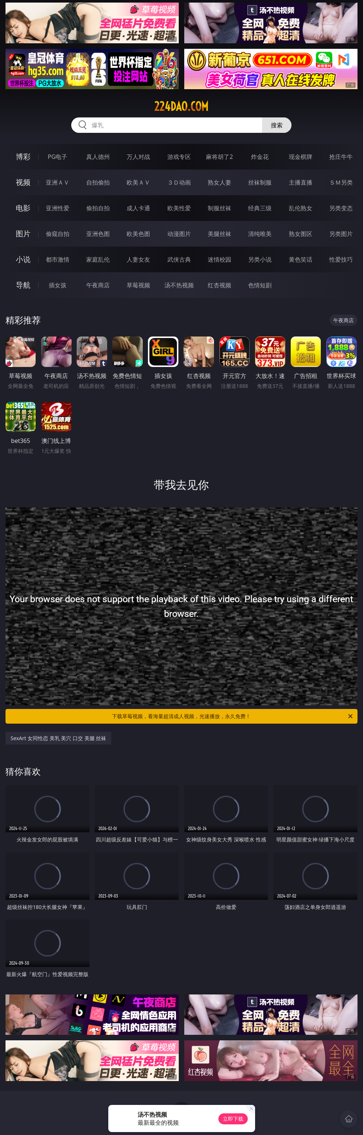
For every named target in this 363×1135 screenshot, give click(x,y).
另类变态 (341, 208)
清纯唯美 (260, 234)
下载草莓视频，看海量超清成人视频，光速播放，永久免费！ (233, 716)
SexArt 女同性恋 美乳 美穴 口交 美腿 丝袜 (58, 738)
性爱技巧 (341, 259)
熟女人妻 (219, 182)
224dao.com (181, 106)
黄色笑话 (300, 259)
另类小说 (260, 259)
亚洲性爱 (57, 208)
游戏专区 (179, 157)
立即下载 (233, 1118)
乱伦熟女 (300, 208)
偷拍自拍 (98, 208)
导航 (23, 285)
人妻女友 (138, 259)
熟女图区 (300, 234)
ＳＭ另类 (341, 182)
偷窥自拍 (57, 234)
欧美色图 (138, 234)
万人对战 (138, 157)
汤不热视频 (179, 285)
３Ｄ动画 (179, 182)
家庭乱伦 (98, 259)
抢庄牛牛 (341, 157)
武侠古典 (179, 259)
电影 (23, 208)
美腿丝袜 (219, 234)
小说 (23, 259)
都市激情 (57, 259)
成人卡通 (138, 208)
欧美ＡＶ (138, 182)
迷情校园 (219, 259)
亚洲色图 (98, 234)
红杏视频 (219, 285)
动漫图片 (179, 234)
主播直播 (300, 182)
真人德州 (98, 157)
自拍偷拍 (98, 182)
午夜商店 (98, 285)
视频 (23, 182)
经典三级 (260, 208)
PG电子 (57, 157)
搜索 (277, 125)
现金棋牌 (300, 157)
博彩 (23, 156)
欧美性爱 (179, 208)
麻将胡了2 (219, 157)
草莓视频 (138, 285)
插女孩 (57, 285)
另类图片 (341, 234)
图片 (23, 234)
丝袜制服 (260, 182)
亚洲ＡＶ (57, 182)
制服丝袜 (219, 208)
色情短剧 (260, 285)
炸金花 (260, 157)
